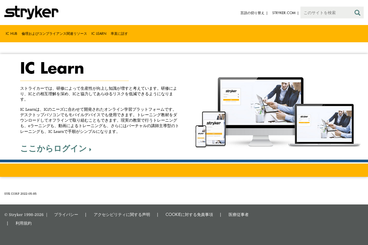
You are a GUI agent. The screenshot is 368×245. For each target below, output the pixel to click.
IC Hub (11, 33)
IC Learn (98, 33)
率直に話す (119, 33)
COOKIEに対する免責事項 (189, 214)
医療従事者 (239, 214)
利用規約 (24, 223)
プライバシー (66, 214)
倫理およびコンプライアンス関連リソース (54, 33)
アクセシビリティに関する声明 (122, 214)
